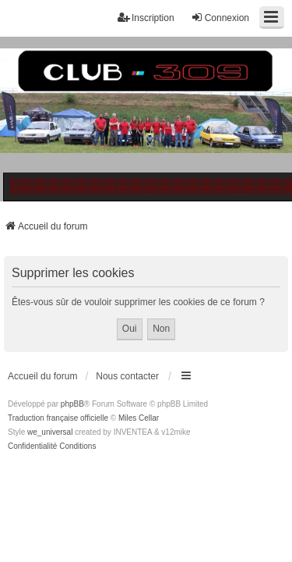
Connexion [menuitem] (220, 17)
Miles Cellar (138, 418)
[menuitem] (32, 446)
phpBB (72, 404)
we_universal (49, 432)
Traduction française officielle (58, 418)
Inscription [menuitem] (146, 17)
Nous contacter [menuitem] (127, 376)
